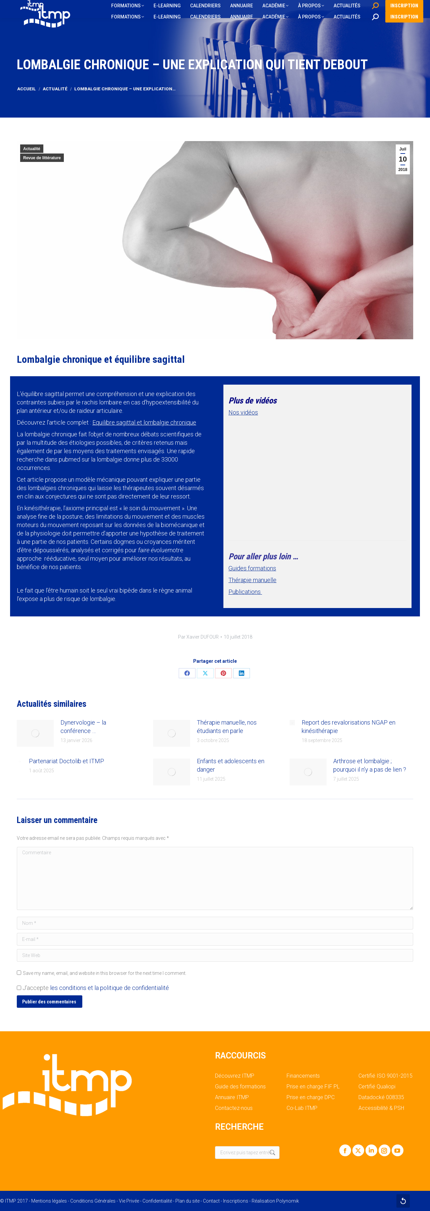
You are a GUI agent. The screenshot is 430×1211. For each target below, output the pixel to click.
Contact (211, 1201)
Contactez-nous (234, 1108)
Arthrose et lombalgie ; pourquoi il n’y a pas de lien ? (369, 765)
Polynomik (287, 1201)
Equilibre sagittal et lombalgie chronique (144, 422)
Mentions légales (49, 1201)
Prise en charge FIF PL (313, 1086)
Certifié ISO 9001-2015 (385, 1076)
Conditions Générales (93, 1201)
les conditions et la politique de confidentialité (109, 987)
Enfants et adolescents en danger (230, 765)
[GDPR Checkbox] (19, 988)
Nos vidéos (243, 412)
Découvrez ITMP (234, 1076)
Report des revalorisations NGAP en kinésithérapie (348, 726)
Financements (303, 1076)
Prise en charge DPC (311, 1097)
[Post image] (35, 733)
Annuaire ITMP (232, 1097)
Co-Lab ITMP (302, 1108)
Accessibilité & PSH (381, 1108)
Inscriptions (235, 1201)
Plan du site (187, 1201)
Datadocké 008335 (381, 1097)
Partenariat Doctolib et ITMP (66, 761)
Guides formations (252, 568)
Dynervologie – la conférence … (83, 726)
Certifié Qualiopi (376, 1086)
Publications (245, 591)
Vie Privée (129, 1201)
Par (198, 637)
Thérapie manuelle (252, 579)
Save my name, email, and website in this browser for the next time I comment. (104, 973)
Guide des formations (240, 1086)
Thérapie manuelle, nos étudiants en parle (227, 726)
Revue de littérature (42, 158)
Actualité (31, 148)
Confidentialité (157, 1201)
